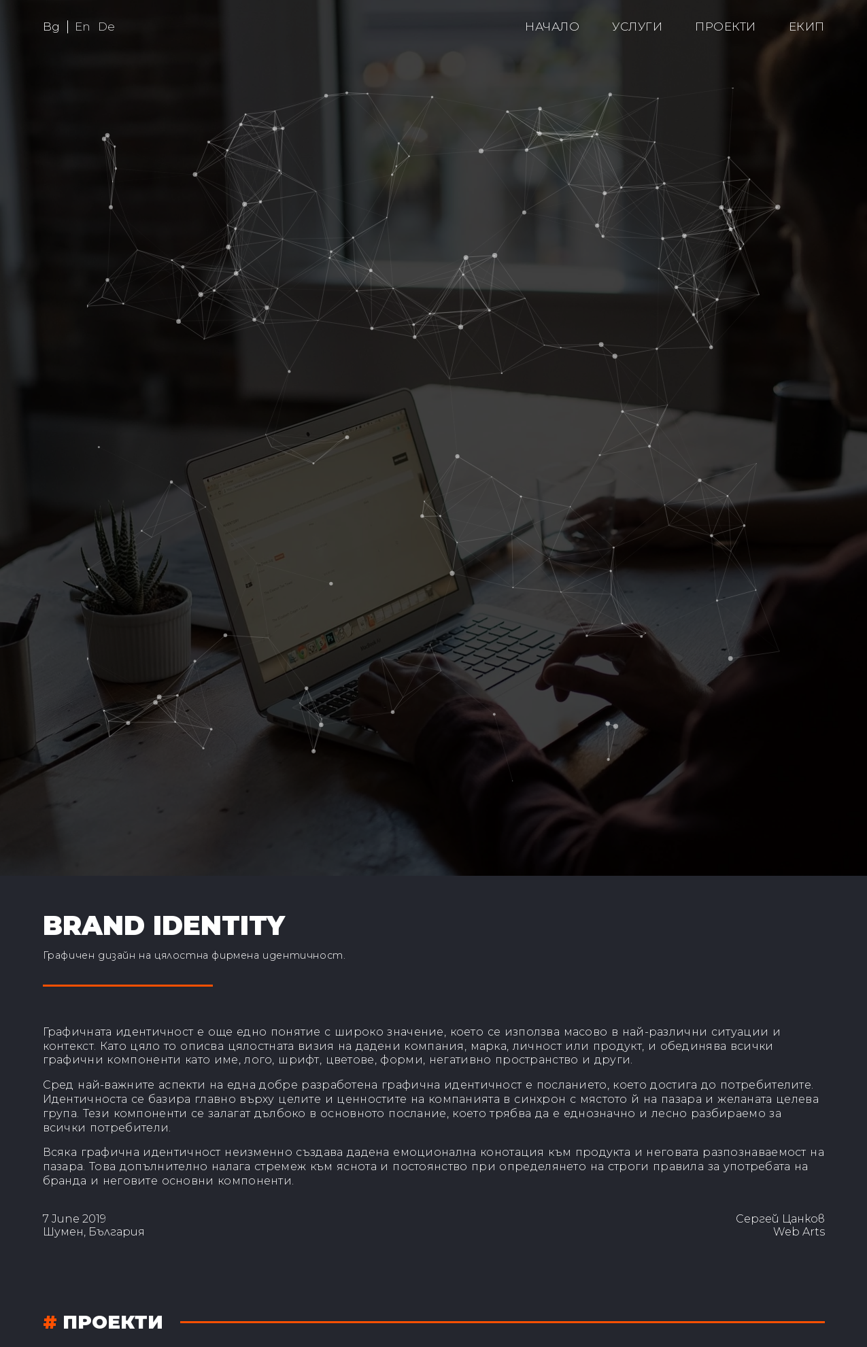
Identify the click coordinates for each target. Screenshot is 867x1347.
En (83, 26)
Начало (552, 26)
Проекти (725, 26)
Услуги (637, 26)
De (107, 26)
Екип (807, 26)
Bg (52, 26)
